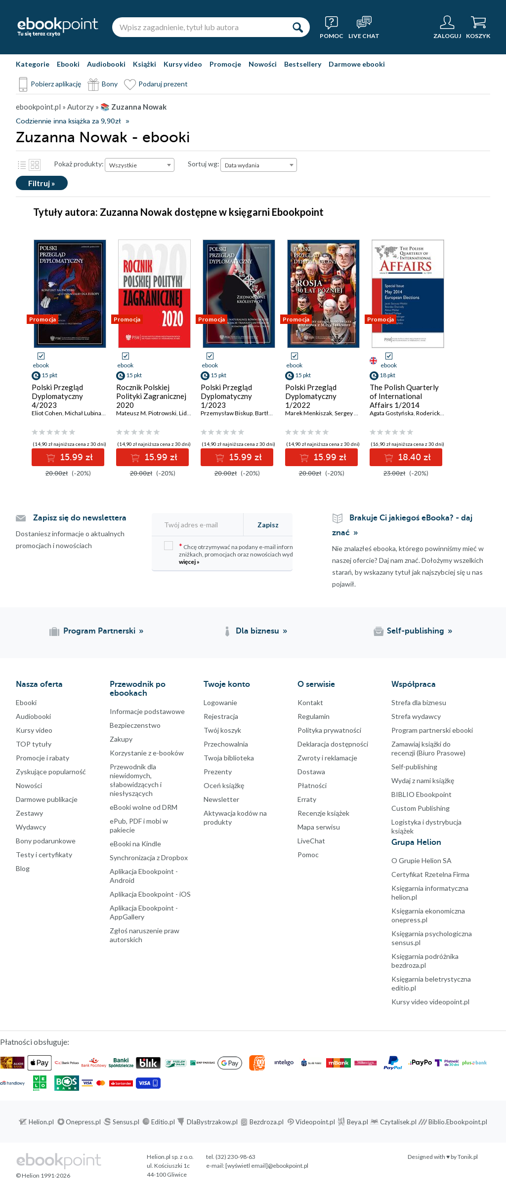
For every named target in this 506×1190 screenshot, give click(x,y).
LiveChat (311, 840)
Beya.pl (357, 1122)
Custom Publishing (420, 808)
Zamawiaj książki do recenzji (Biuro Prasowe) (428, 748)
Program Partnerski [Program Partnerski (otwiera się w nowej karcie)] (99, 631)
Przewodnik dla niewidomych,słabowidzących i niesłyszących (136, 779)
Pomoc (308, 854)
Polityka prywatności (329, 730)
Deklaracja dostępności (332, 744)
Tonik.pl (468, 1156)
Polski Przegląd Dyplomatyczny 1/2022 (311, 396)
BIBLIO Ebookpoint (421, 794)
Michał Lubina (83, 413)
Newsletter (221, 799)
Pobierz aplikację (56, 83)
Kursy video (183, 64)
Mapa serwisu (318, 827)
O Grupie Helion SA (421, 860)
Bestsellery (302, 64)
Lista (22, 165)
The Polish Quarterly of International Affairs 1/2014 (404, 396)
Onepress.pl (83, 1122)
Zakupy (121, 739)
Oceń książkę (224, 785)
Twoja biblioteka (229, 758)
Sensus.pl (126, 1122)
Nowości (263, 64)
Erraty (306, 799)
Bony (110, 83)
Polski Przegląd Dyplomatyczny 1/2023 (226, 396)
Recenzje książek (323, 813)
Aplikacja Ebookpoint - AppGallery (144, 912)
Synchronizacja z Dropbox (149, 857)
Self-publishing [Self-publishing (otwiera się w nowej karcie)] (415, 631)
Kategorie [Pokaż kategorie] (32, 64)
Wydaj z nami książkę (422, 780)
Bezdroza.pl (267, 1122)
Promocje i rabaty (42, 758)
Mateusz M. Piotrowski (146, 413)
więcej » (189, 561)
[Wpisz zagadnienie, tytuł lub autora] (198, 27)
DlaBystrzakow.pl (212, 1122)
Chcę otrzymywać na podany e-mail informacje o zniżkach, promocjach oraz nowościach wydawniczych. (243, 553)
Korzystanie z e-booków (147, 753)
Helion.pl (41, 1122)
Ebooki (68, 64)
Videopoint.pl (315, 1122)
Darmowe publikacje (47, 799)
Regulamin (313, 716)
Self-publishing (414, 766)
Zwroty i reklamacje (327, 758)
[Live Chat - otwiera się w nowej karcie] (364, 27)
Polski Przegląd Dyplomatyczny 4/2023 (57, 396)
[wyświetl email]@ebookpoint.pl (266, 1165)
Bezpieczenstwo (135, 725)
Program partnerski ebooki (432, 730)
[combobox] (139, 165)
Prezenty (218, 771)
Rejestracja (221, 716)
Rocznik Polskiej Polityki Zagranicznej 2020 (151, 396)
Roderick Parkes (437, 413)
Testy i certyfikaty (44, 854)
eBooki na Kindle (135, 843)
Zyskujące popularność (51, 771)
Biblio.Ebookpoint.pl (457, 1122)
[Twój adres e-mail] (203, 524)
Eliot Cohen (47, 413)
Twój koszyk (222, 730)
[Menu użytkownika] (447, 27)
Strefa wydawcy (416, 716)
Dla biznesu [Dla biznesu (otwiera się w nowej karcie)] (257, 631)
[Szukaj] (297, 27)
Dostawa (311, 771)
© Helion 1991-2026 (43, 1175)
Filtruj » (41, 183)
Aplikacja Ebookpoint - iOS (150, 894)
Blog (23, 868)
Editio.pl (163, 1122)
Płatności (312, 785)
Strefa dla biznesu (418, 702)
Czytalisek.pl (398, 1122)
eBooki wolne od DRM (143, 807)
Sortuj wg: (203, 163)
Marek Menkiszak (308, 413)
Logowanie (220, 702)
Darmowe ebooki (357, 64)
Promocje (225, 64)
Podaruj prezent (163, 83)
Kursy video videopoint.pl (430, 1001)
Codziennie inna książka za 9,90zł (68, 121)
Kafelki (35, 165)
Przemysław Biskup (227, 413)
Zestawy (29, 813)
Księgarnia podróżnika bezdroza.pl (425, 960)
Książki (144, 64)
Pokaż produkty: (79, 163)
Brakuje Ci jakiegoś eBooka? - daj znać (402, 525)
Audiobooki (106, 64)
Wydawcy (31, 827)
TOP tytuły (33, 744)
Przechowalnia (226, 744)
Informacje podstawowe (147, 711)
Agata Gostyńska (392, 413)
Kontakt (310, 702)
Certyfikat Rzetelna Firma (430, 874)
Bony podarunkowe (46, 840)
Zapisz (268, 524)
